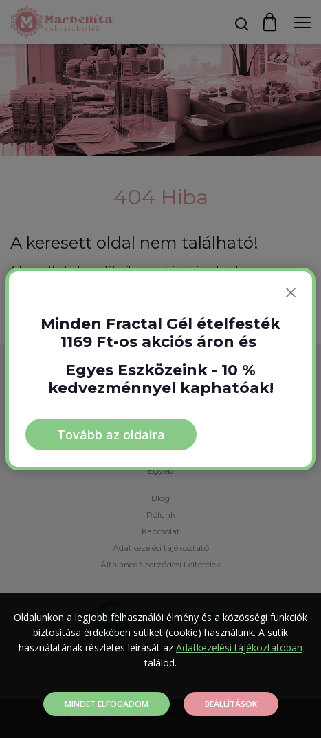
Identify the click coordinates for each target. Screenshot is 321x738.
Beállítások (231, 704)
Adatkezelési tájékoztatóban (239, 647)
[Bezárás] (290, 292)
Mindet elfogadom (106, 704)
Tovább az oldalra (111, 434)
